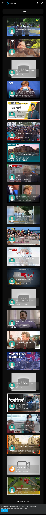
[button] (42, 3)
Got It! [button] (5, 511)
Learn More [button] (23, 508)
